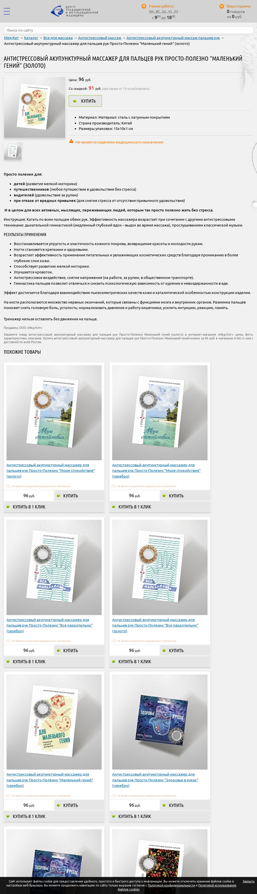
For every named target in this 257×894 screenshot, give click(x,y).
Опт (193, 850)
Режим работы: (161, 6)
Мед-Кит (11, 38)
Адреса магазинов (166, 850)
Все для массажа (58, 38)
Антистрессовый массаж (99, 38)
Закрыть (248, 881)
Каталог (31, 38)
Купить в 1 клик (29, 470)
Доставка (133, 850)
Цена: (73, 80)
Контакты (212, 850)
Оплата (111, 850)
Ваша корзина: (239, 6)
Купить (88, 101)
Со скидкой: (78, 88)
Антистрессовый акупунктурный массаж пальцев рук (173, 38)
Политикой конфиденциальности (171, 885)
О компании (86, 850)
